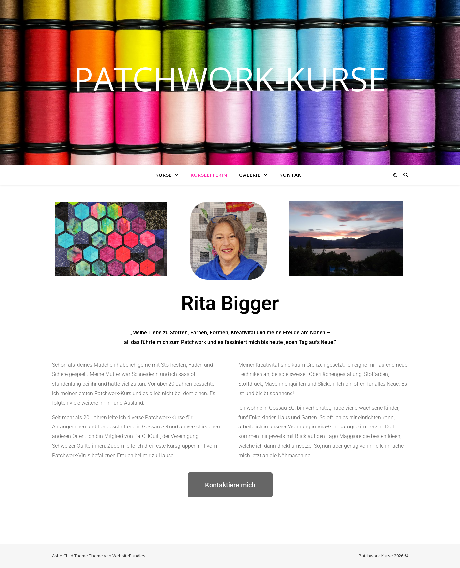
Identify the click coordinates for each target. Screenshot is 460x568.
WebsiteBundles (128, 556)
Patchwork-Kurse (230, 78)
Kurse (163, 175)
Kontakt (292, 175)
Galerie (250, 175)
